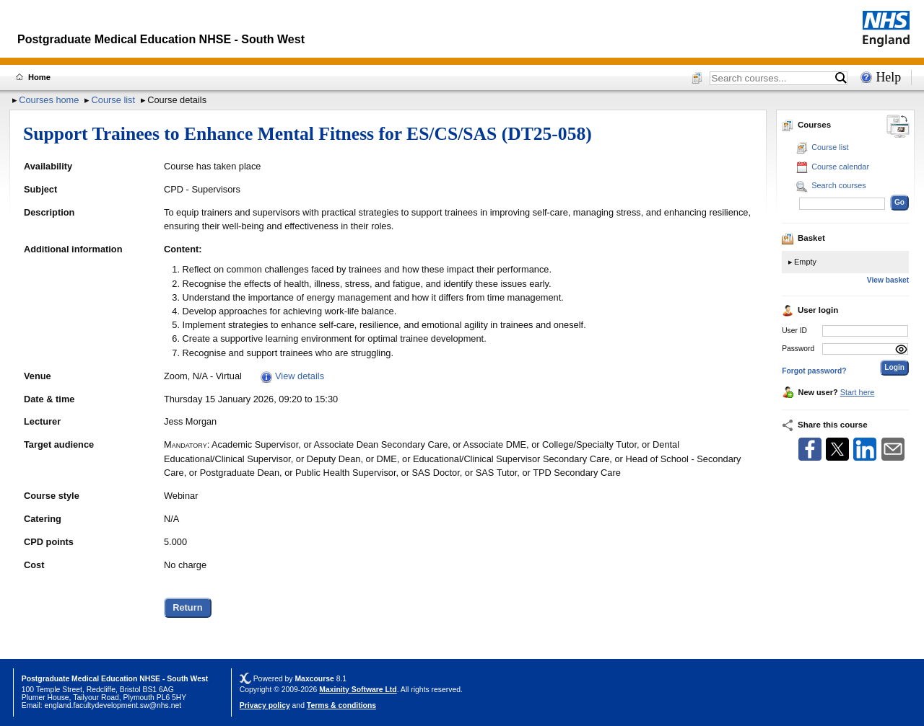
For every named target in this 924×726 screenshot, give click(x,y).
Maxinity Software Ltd (357, 690)
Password (798, 349)
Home (39, 77)
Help (888, 77)
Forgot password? (814, 371)
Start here (857, 392)
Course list (113, 99)
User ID (794, 331)
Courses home (49, 99)
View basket (888, 280)
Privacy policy (265, 705)
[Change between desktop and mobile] (898, 127)
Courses (806, 124)
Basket (803, 238)
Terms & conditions (341, 705)
